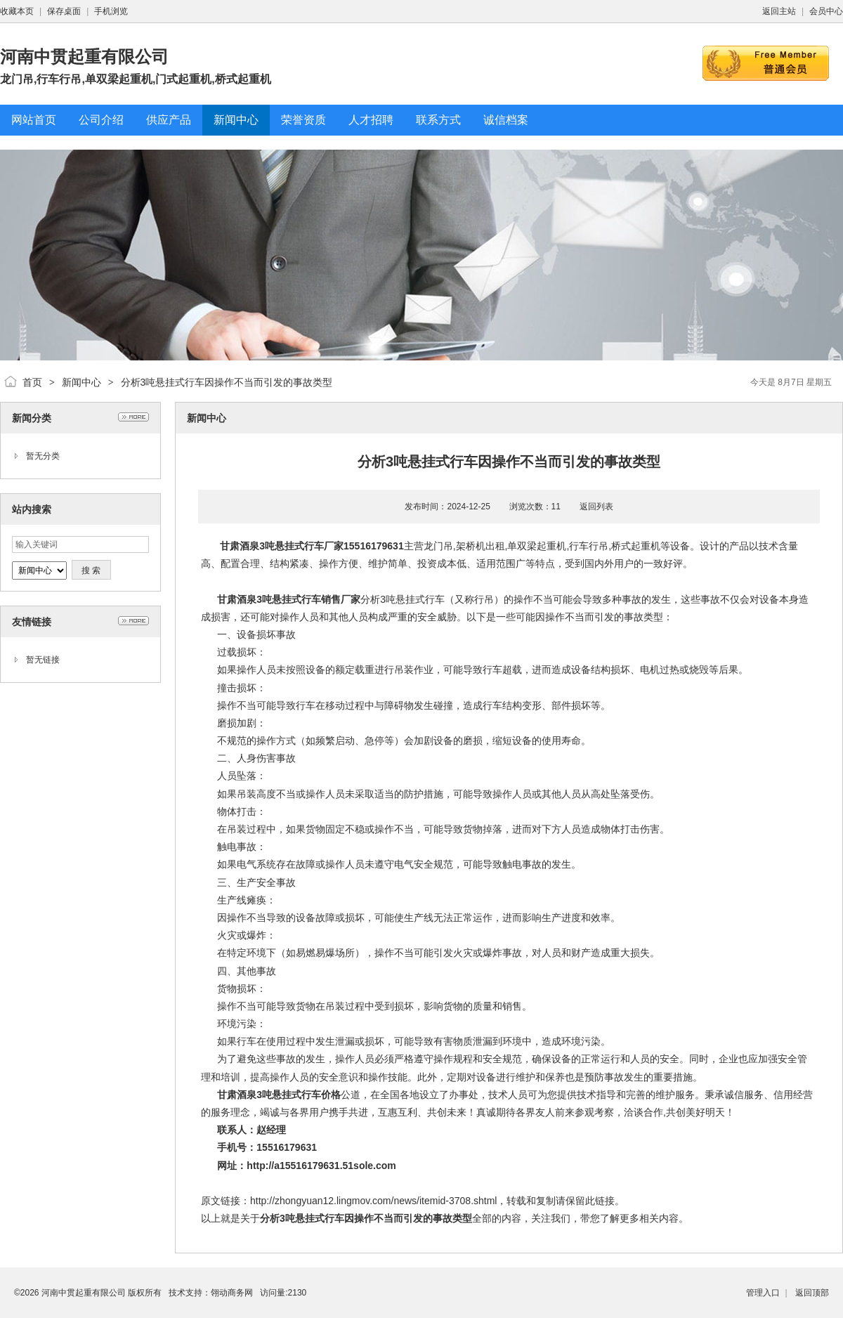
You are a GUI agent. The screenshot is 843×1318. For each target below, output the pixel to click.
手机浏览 (111, 11)
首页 (32, 382)
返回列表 (596, 506)
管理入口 (763, 1293)
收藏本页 (17, 11)
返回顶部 (812, 1293)
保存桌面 (64, 11)
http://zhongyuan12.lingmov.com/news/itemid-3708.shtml (373, 1200)
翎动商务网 (232, 1293)
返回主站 (779, 11)
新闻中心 (81, 382)
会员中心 (826, 11)
